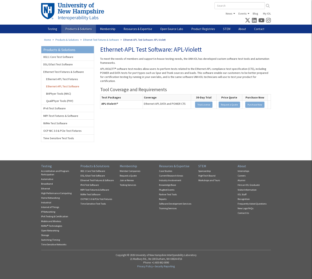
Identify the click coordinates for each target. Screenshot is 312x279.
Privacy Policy (145, 266)
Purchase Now (255, 104)
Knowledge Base (167, 184)
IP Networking (48, 211)
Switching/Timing (50, 239)
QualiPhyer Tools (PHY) (59, 101)
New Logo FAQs (245, 208)
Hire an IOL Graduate (249, 184)
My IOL (267, 13)
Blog (255, 13)
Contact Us (243, 212)
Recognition (244, 199)
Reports (162, 199)
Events (242, 13)
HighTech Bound (206, 175)
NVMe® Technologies (51, 225)
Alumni (241, 180)
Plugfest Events (166, 189)
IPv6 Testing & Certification (54, 216)
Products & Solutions (78, 29)
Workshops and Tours (209, 180)
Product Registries (203, 29)
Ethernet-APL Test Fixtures (62, 79)
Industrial (46, 202)
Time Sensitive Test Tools (58, 138)
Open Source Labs (171, 29)
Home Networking (50, 197)
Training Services (168, 208)
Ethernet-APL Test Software (62, 86)
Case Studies (165, 170)
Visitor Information (247, 189)
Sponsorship (204, 170)
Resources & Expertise (138, 29)
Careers (241, 175)
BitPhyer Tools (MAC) (58, 93)
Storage (45, 235)
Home (47, 40)
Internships (243, 170)
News (229, 13)
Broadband (47, 183)
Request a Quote (229, 104)
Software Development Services (175, 203)
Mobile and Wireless (51, 221)
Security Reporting (165, 266)
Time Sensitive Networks (53, 244)
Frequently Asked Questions (252, 203)
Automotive (47, 179)
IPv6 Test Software (54, 108)
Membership (107, 29)
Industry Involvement (170, 180)
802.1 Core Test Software (58, 57)
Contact (259, 29)
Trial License (203, 104)
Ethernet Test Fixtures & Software (101, 40)
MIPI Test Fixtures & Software (60, 116)
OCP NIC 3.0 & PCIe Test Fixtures (62, 131)
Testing (52, 29)
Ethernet (45, 188)
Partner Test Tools (168, 194)
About (242, 29)
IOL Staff (242, 194)
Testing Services (128, 184)
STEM (226, 29)
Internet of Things (50, 207)
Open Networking (50, 230)
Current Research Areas (171, 175)
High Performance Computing (56, 193)
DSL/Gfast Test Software (58, 64)
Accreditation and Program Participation (55, 172)
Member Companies (130, 170)
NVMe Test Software (55, 123)
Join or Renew (127, 180)
